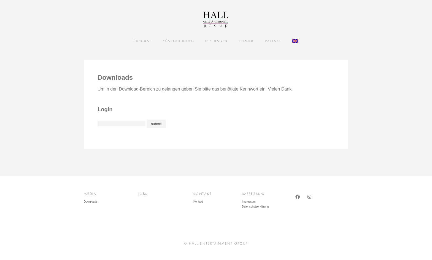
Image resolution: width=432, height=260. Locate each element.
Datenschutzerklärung (255, 206)
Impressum (248, 201)
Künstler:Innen (178, 41)
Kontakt (198, 201)
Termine (246, 41)
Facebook (298, 202)
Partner (273, 41)
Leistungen (216, 41)
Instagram (310, 202)
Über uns (143, 41)
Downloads (90, 201)
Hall (213, 19)
